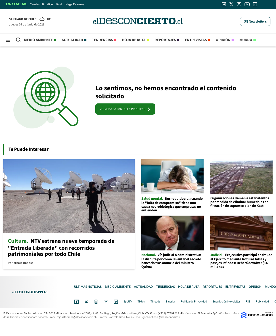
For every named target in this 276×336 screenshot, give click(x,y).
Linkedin (116, 302)
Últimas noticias (88, 286)
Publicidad (262, 301)
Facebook (76, 302)
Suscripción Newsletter (226, 301)
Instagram (96, 302)
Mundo (245, 40)
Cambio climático (41, 4)
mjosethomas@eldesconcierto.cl (76, 317)
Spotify (127, 301)
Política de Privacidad (194, 301)
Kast (59, 4)
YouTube (106, 301)
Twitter (86, 301)
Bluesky (170, 301)
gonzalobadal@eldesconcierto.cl (161, 317)
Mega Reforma (74, 4)
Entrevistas (196, 40)
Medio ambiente (38, 40)
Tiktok (141, 301)
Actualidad (72, 40)
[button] (255, 21)
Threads (155, 301)
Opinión (223, 40)
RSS (248, 301)
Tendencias (102, 40)
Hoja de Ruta (134, 40)
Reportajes (165, 40)
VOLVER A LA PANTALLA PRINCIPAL (125, 109)
